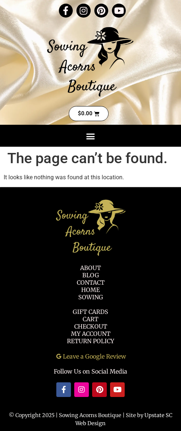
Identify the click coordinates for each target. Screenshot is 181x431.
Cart (90, 319)
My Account (90, 333)
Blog (90, 275)
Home (90, 289)
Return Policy (90, 341)
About (90, 267)
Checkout (90, 326)
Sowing (90, 297)
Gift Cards (90, 311)
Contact (91, 282)
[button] (91, 136)
